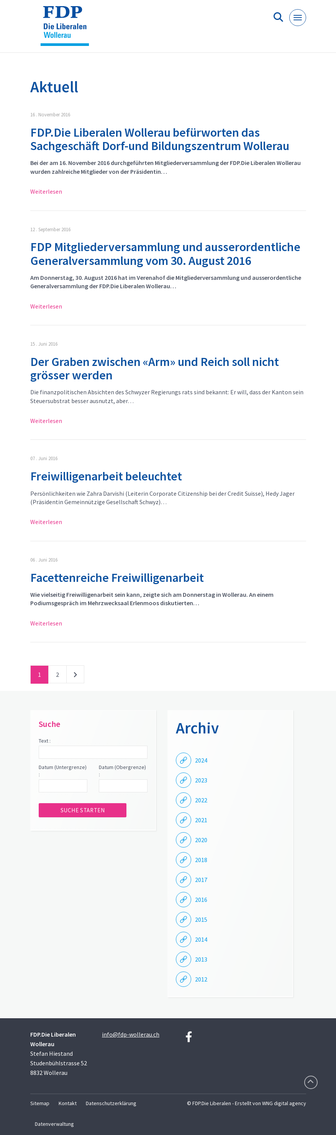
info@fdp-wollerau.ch (130, 1034)
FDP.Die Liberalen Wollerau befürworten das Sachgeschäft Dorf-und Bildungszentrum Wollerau (159, 139)
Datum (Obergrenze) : (122, 771)
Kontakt (68, 1103)
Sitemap (39, 1103)
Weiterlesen (46, 191)
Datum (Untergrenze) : (63, 771)
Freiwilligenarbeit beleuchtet (106, 476)
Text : (45, 740)
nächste (75, 676)
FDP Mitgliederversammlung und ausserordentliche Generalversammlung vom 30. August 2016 (165, 253)
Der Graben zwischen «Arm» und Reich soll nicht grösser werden (154, 368)
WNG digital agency (284, 1103)
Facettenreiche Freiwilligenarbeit (117, 577)
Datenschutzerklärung (111, 1103)
